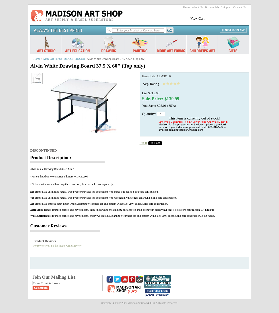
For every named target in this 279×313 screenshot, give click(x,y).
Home (186, 7)
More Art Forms (52, 58)
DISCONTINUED (74, 58)
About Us (197, 7)
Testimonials (212, 7)
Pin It (143, 143)
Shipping (226, 7)
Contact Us (239, 7)
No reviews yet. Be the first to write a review (57, 245)
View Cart (197, 18)
